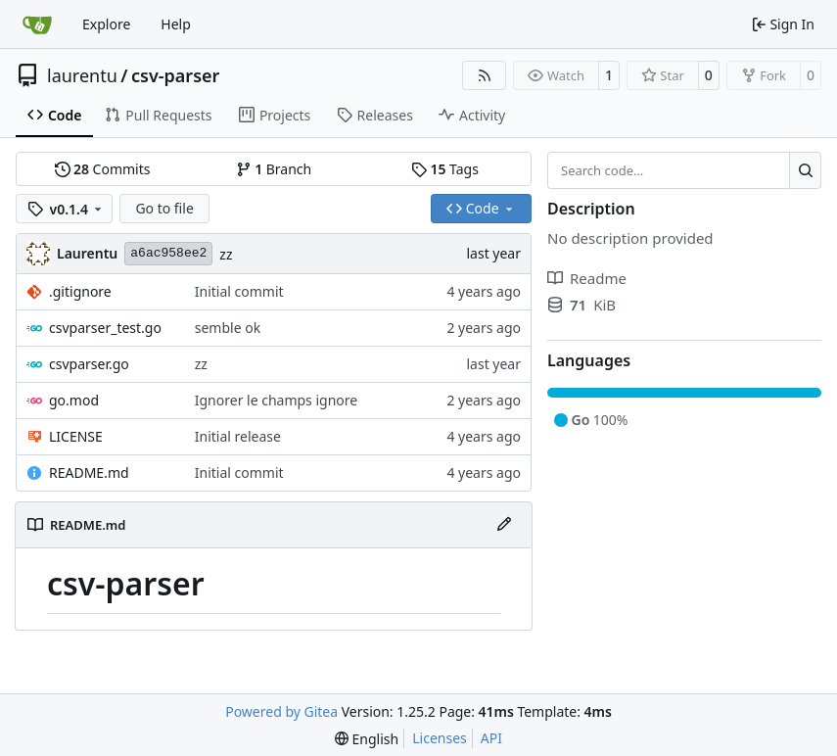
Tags (445, 169)
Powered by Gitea (281, 711)
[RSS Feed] (484, 75)
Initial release (238, 436)
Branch (274, 169)
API (491, 738)
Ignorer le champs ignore (276, 400)
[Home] (37, 24)
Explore (106, 24)
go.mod (74, 400)
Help (176, 24)
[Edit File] (504, 525)
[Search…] (805, 170)
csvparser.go (89, 363)
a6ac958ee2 (168, 253)
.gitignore (80, 291)
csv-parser (175, 75)
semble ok (227, 327)
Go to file (164, 208)
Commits (103, 169)
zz (225, 254)
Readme (587, 278)
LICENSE (76, 436)
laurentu (82, 75)
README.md (89, 472)
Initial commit (239, 291)
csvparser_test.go (105, 327)
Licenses (439, 738)
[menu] (366, 739)
